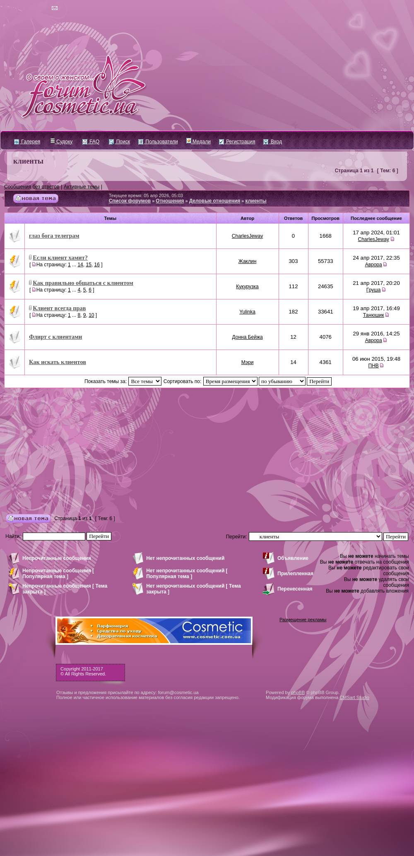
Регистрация (237, 142)
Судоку (61, 142)
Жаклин (247, 261)
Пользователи (158, 142)
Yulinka (247, 312)
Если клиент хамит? (60, 257)
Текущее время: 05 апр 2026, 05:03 (146, 195)
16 (96, 265)
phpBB (298, 692)
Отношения (170, 201)
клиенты (28, 161)
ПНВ (373, 366)
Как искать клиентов (57, 362)
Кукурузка (247, 286)
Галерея (27, 142)
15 (88, 265)
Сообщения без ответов (31, 187)
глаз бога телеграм (54, 235)
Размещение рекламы (302, 619)
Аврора (373, 265)
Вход (272, 142)
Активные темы (81, 187)
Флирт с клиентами (55, 336)
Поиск (119, 142)
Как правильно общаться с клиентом (83, 283)
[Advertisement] (207, 450)
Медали (198, 142)
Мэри (247, 362)
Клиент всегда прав (59, 308)
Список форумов (130, 201)
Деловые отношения (215, 201)
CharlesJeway (247, 236)
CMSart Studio (354, 697)
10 (91, 315)
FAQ (90, 142)
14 (80, 265)
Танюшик (373, 315)
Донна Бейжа (247, 337)
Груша (373, 290)
